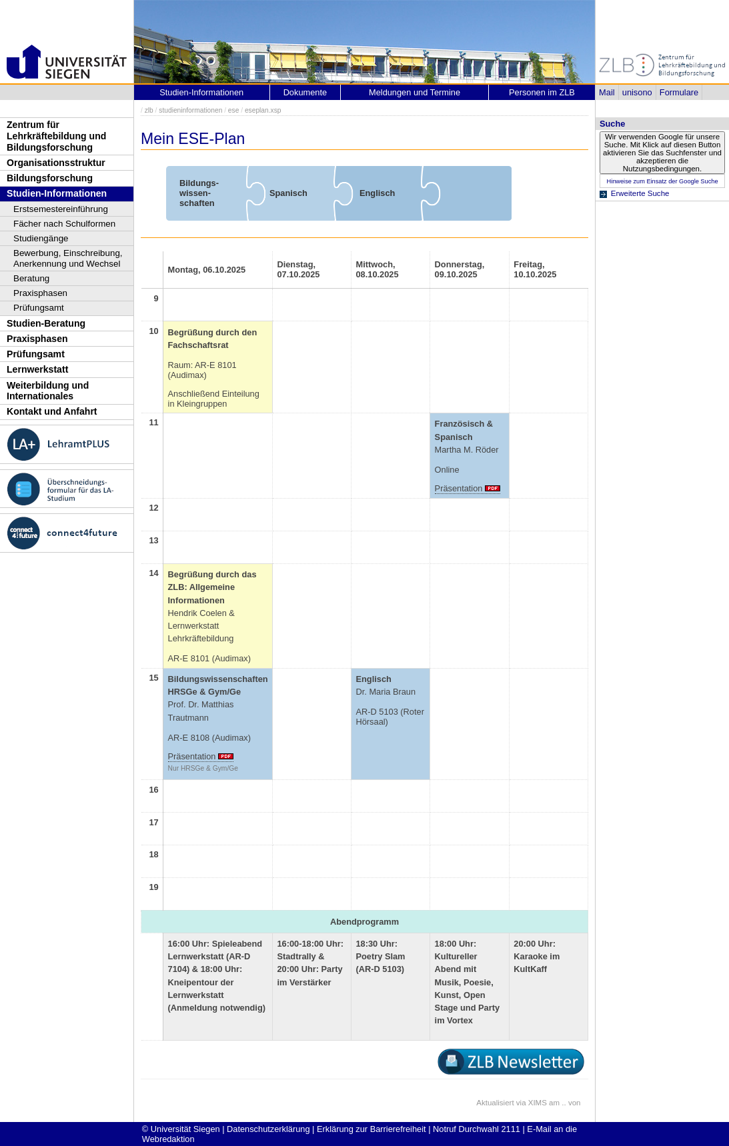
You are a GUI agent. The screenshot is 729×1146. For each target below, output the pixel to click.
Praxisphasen (40, 293)
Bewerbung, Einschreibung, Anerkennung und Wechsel (68, 258)
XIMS (537, 1103)
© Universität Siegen (181, 1129)
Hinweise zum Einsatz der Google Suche (662, 181)
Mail (606, 92)
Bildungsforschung (50, 178)
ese (233, 110)
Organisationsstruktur (56, 162)
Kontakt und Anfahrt (52, 411)
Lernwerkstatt (37, 369)
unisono (637, 92)
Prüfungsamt (38, 308)
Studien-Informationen (57, 193)
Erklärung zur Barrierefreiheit (371, 1129)
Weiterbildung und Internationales (48, 391)
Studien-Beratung (46, 323)
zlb (149, 110)
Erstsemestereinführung (60, 209)
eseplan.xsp (263, 110)
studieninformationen (190, 110)
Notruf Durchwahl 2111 (476, 1129)
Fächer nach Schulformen (64, 224)
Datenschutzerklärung (268, 1129)
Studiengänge (41, 238)
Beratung (31, 278)
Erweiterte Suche (640, 193)
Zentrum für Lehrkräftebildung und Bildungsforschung (56, 135)
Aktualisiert (495, 1103)
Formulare (679, 92)
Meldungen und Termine (414, 92)
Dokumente (305, 92)
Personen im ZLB (542, 92)
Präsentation (459, 488)
